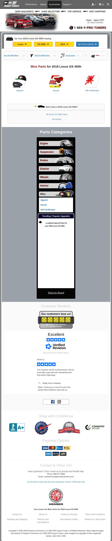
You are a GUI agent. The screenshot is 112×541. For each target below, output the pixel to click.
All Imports (56, 119)
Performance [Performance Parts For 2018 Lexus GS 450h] (31, 4)
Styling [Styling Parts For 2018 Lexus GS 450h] (43, 4)
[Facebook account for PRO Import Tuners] (53, 401)
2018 (64, 44)
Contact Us (17, 514)
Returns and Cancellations (43, 520)
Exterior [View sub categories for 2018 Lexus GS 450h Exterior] (44, 168)
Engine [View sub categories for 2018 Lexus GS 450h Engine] (44, 143)
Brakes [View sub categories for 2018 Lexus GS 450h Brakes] (44, 160)
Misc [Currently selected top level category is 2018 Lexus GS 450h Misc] (43, 194)
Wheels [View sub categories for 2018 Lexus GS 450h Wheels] (44, 177)
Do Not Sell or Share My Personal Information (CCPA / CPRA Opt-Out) (56, 482)
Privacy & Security (69, 514)
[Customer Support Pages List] (68, 4)
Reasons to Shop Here (95, 519)
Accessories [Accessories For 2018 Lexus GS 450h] (54, 4)
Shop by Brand (56, 292)
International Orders (69, 519)
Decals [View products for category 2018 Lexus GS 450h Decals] (56, 90)
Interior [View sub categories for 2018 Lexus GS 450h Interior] (44, 185)
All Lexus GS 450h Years (56, 114)
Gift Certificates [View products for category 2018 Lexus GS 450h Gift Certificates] (92, 90)
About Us (43, 514)
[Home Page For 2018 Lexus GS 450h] (11, 3)
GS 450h (43, 44)
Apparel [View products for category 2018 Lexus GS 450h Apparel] (19, 90)
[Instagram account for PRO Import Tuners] (59, 401)
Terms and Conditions (95, 514)
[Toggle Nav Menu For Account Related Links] (93, 4)
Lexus (22, 44)
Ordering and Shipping (17, 519)
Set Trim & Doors (87, 44)
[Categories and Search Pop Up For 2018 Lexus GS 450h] (108, 4)
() (101, 4)
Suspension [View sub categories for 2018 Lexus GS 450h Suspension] (47, 151)
